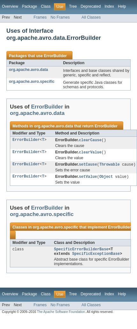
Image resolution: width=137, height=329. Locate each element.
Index (109, 6)
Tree (73, 6)
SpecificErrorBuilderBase (81, 251)
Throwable (109, 165)
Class (45, 6)
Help (122, 6)
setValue (88, 177)
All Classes (91, 17)
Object (106, 177)
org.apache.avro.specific (32, 81)
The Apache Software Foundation (61, 314)
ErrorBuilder (55, 56)
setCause (88, 165)
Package (29, 6)
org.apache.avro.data (28, 69)
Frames (40, 17)
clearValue (90, 152)
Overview (10, 6)
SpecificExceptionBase (96, 256)
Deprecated (91, 6)
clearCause (90, 140)
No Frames (60, 17)
